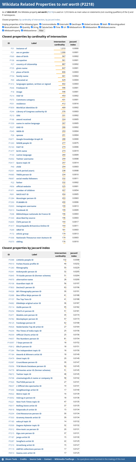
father (19, 182)
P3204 (11, 413)
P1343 (11, 218)
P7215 (11, 433)
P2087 (11, 362)
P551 (12, 103)
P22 (12, 182)
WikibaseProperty (12, 30)
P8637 (11, 386)
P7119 (11, 449)
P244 (12, 111)
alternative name (24, 279)
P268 (12, 214)
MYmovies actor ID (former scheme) (33, 370)
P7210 (11, 445)
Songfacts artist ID (25, 441)
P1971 (11, 190)
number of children (25, 190)
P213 (12, 115)
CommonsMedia (49, 24)
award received (23, 119)
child (18, 166)
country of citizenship (26, 64)
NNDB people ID (24, 143)
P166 (12, 119)
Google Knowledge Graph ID (29, 139)
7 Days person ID (24, 342)
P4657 (11, 338)
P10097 (11, 342)
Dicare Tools (11, 459)
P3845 (11, 275)
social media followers (27, 178)
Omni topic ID (22, 358)
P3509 (11, 425)
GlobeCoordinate (91, 24)
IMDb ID (20, 131)
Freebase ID (22, 88)
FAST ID (19, 147)
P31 (12, 48)
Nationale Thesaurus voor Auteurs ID (34, 237)
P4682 (11, 303)
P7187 (11, 437)
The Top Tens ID (23, 299)
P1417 (11, 226)
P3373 (11, 241)
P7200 (11, 390)
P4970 (11, 279)
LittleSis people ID (24, 260)
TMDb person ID (23, 174)
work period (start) (25, 170)
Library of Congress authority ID (31, 111)
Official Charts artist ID (27, 334)
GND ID (19, 127)
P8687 (11, 178)
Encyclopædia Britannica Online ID (32, 226)
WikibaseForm (75, 27)
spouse (19, 135)
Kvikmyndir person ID (26, 271)
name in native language (28, 123)
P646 (12, 88)
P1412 (11, 84)
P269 (12, 229)
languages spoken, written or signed (33, 84)
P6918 (11, 409)
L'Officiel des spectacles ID (28, 386)
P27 (12, 64)
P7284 (11, 350)
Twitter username (24, 159)
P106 (12, 60)
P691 (12, 194)
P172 (12, 233)
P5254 (11, 311)
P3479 (11, 358)
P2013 (11, 210)
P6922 (11, 394)
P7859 (11, 107)
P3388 (11, 260)
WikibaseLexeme (108, 27)
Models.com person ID (26, 315)
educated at (22, 80)
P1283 (11, 267)
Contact (48, 459)
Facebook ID (22, 210)
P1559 (11, 123)
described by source (25, 218)
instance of (21, 48)
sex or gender (22, 52)
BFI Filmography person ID (28, 291)
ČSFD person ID (23, 222)
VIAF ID (19, 95)
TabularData (47, 27)
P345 (12, 131)
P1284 (11, 198)
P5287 (11, 441)
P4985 (11, 174)
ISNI (18, 115)
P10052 (11, 397)
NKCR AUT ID (22, 194)
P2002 (11, 159)
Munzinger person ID (26, 198)
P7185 (11, 421)
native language (24, 155)
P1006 (11, 237)
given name (21, 68)
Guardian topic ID (24, 283)
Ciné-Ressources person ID (28, 413)
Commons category (25, 99)
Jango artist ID (23, 437)
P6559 (11, 334)
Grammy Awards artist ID (28, 417)
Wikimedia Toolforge (64, 459)
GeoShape (76, 24)
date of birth (22, 56)
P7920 (11, 382)
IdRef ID (20, 229)
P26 (12, 135)
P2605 (11, 222)
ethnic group (22, 233)
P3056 (11, 366)
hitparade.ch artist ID (26, 409)
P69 (12, 80)
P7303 (11, 417)
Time (58, 27)
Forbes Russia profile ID (27, 263)
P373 (12, 99)
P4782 (11, 319)
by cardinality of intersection (32, 19)
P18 (12, 92)
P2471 (11, 315)
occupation (21, 60)
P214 (12, 95)
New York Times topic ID (28, 401)
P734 (12, 76)
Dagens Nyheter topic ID (28, 425)
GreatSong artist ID (25, 445)
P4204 (11, 330)
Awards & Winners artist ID (29, 354)
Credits (23, 459)
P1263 (11, 143)
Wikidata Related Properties (29, 4)
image (19, 92)
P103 (12, 155)
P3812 (11, 346)
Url (65, 27)
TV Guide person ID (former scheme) (33, 275)
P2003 (11, 206)
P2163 (11, 147)
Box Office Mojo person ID (28, 295)
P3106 (11, 283)
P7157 (11, 299)
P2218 (50, 12)
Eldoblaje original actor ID (28, 303)
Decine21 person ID (25, 287)
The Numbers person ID (27, 338)
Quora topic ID (23, 162)
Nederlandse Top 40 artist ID (29, 327)
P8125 (11, 323)
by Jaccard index (53, 19)
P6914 (11, 453)
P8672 (11, 374)
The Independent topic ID (28, 350)
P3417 (11, 162)
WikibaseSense (30, 30)
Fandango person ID (25, 323)
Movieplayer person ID (27, 319)
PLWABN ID (21, 202)
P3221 (11, 401)
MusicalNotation (11, 27)
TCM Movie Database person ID (31, 366)
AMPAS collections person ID (29, 449)
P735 (12, 68)
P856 (12, 186)
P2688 (11, 295)
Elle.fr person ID (23, 346)
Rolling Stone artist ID (26, 405)
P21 (12, 52)
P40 (12, 166)
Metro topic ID (23, 394)
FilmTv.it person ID (25, 311)
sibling (19, 241)
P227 (12, 127)
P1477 (11, 151)
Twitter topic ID (23, 374)
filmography (22, 267)
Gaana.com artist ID (25, 453)
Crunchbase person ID (26, 362)
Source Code (35, 459)
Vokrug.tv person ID (25, 397)
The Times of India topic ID (29, 330)
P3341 (11, 271)
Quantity (26, 27)
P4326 (11, 291)
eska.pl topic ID (23, 421)
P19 (12, 72)
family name (22, 76)
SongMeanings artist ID (27, 390)
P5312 (11, 429)
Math (105, 24)
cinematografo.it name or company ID (34, 378)
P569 (12, 56)
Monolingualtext (118, 24)
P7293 (11, 202)
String (35, 27)
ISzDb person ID (23, 307)
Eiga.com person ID (25, 433)
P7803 (11, 287)
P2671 (11, 139)
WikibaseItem (91, 27)
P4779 (11, 370)
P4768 (11, 378)
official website (23, 186)
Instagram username (26, 206)
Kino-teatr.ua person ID (27, 429)
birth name (21, 151)
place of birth (22, 72)
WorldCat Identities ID (26, 107)
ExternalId (64, 24)
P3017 (11, 405)
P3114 (11, 307)
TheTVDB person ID (25, 382)
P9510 (11, 263)
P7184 (11, 354)
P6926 (11, 327)
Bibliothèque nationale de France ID (33, 214)
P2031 (11, 170)
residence (21, 103)
